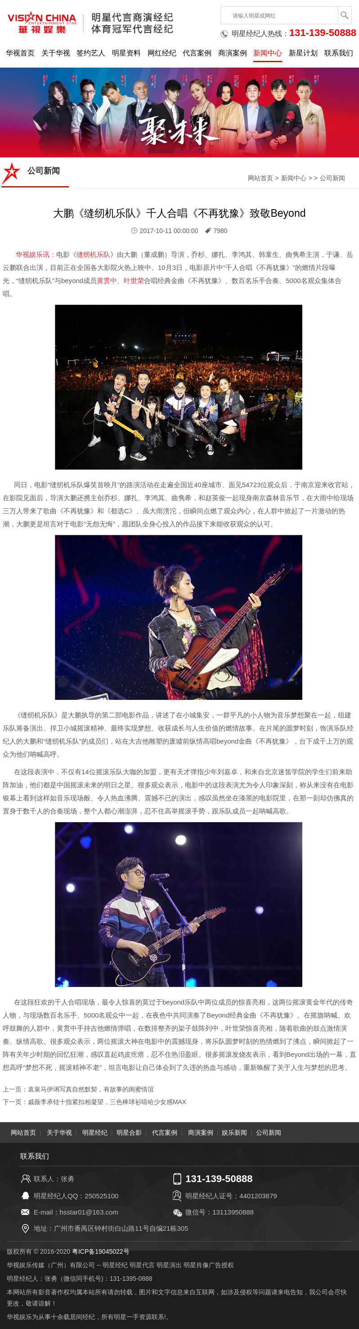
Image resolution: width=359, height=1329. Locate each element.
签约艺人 (90, 53)
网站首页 (260, 178)
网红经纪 (162, 53)
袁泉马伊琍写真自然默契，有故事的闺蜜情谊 (91, 1089)
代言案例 (197, 53)
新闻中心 (267, 53)
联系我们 (338, 53)
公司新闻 (332, 178)
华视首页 (20, 53)
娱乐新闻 (234, 1132)
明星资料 (126, 53)
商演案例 (232, 53)
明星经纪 (95, 1132)
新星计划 (303, 53)
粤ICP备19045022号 (101, 1251)
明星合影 (129, 1132)
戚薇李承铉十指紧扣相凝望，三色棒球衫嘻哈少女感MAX (107, 1101)
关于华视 (55, 53)
